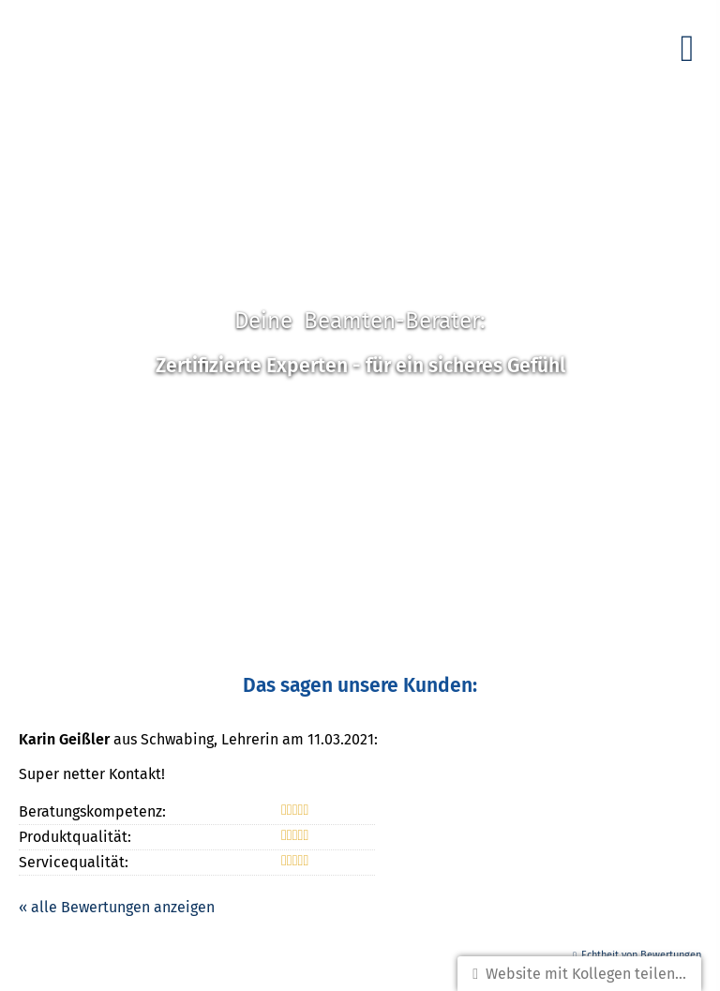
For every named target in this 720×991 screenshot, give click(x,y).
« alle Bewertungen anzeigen (117, 907)
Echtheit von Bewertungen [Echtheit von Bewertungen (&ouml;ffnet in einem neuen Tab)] (641, 955)
